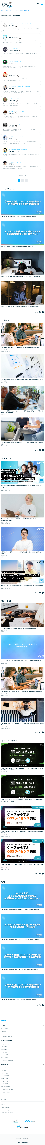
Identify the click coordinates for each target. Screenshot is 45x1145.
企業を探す (4, 1049)
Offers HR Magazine (6, 1110)
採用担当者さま (22, 1064)
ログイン (4, 1067)
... (26, 180)
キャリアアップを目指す (22, 1041)
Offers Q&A (4, 1052)
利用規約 (4, 1031)
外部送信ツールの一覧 (7, 1036)
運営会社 (18, 1138)
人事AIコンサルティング (7, 1089)
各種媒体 (22, 1104)
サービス (22, 1025)
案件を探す (4, 1046)
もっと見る (39, 312)
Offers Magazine (5, 1107)
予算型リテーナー (6, 1086)
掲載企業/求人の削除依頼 (7, 1060)
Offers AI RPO (5, 1083)
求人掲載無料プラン (6, 1092)
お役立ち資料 (5, 1073)
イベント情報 (5, 1054)
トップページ (5, 1028)
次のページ (22, 175)
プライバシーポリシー (7, 1034)
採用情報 (25, 1138)
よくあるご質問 (5, 1075)
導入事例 (4, 1070)
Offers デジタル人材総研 (7, 1112)
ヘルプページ (5, 1057)
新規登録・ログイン (6, 1044)
